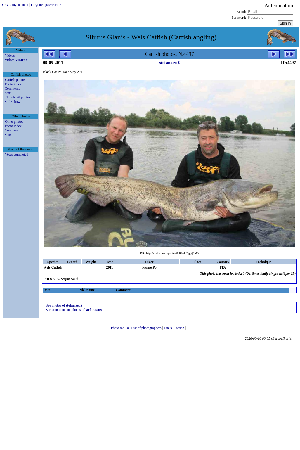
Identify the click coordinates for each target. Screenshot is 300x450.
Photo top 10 (120, 328)
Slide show (12, 102)
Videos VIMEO (16, 60)
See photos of (64, 305)
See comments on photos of (74, 310)
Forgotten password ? (46, 5)
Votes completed (16, 155)
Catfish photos (15, 80)
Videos (10, 55)
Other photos (14, 122)
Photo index (13, 84)
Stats (8, 93)
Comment (11, 130)
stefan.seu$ (169, 62)
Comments (12, 88)
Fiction (179, 328)
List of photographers (146, 328)
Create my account (15, 5)
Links (168, 328)
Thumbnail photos (17, 97)
